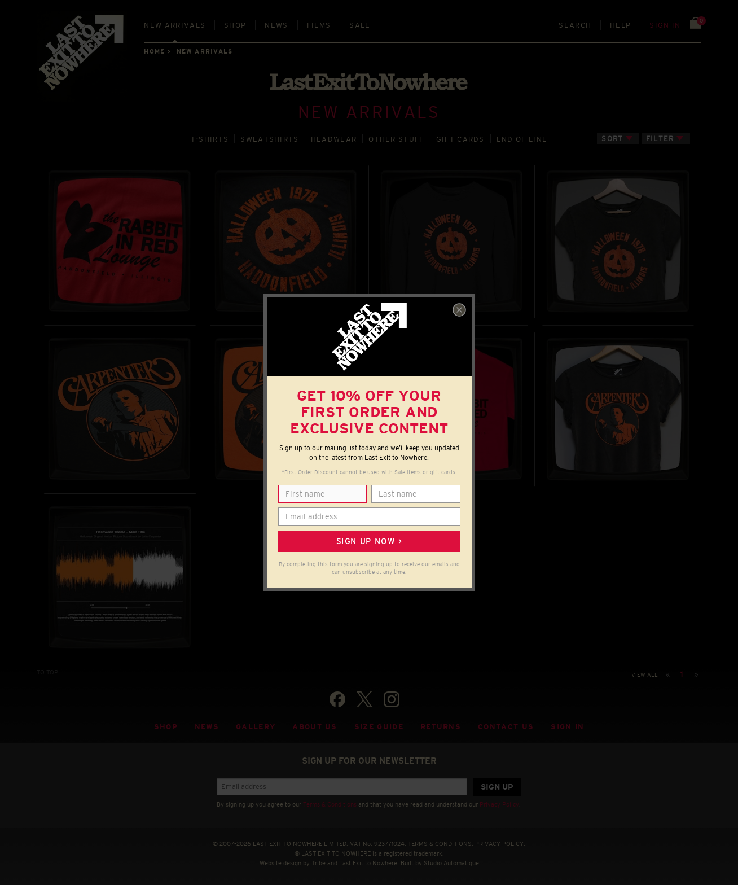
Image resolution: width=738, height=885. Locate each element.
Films (319, 25)
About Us (314, 725)
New (174, 25)
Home (154, 51)
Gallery (255, 725)
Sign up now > (369, 541)
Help (620, 25)
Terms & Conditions (330, 803)
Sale (359, 25)
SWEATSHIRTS (269, 138)
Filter (660, 137)
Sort (612, 137)
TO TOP (47, 671)
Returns (440, 725)
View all (644, 674)
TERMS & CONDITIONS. (440, 842)
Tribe (318, 861)
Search (575, 25)
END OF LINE (522, 138)
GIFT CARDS (460, 138)
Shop (235, 25)
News (276, 25)
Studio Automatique (451, 861)
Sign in (664, 25)
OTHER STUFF (396, 138)
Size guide (378, 725)
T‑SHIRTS (210, 138)
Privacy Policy (499, 803)
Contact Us (506, 725)
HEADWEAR (334, 138)
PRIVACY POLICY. (500, 842)
